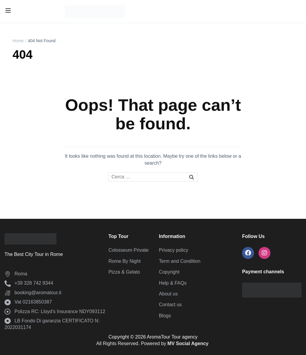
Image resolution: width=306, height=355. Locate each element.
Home (18, 40)
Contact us (170, 304)
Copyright (169, 271)
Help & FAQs (172, 283)
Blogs (165, 315)
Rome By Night (124, 261)
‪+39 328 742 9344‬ (28, 283)
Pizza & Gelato (124, 271)
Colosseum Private (128, 250)
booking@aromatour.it (32, 292)
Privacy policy (173, 250)
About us (168, 293)
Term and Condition (180, 261)
